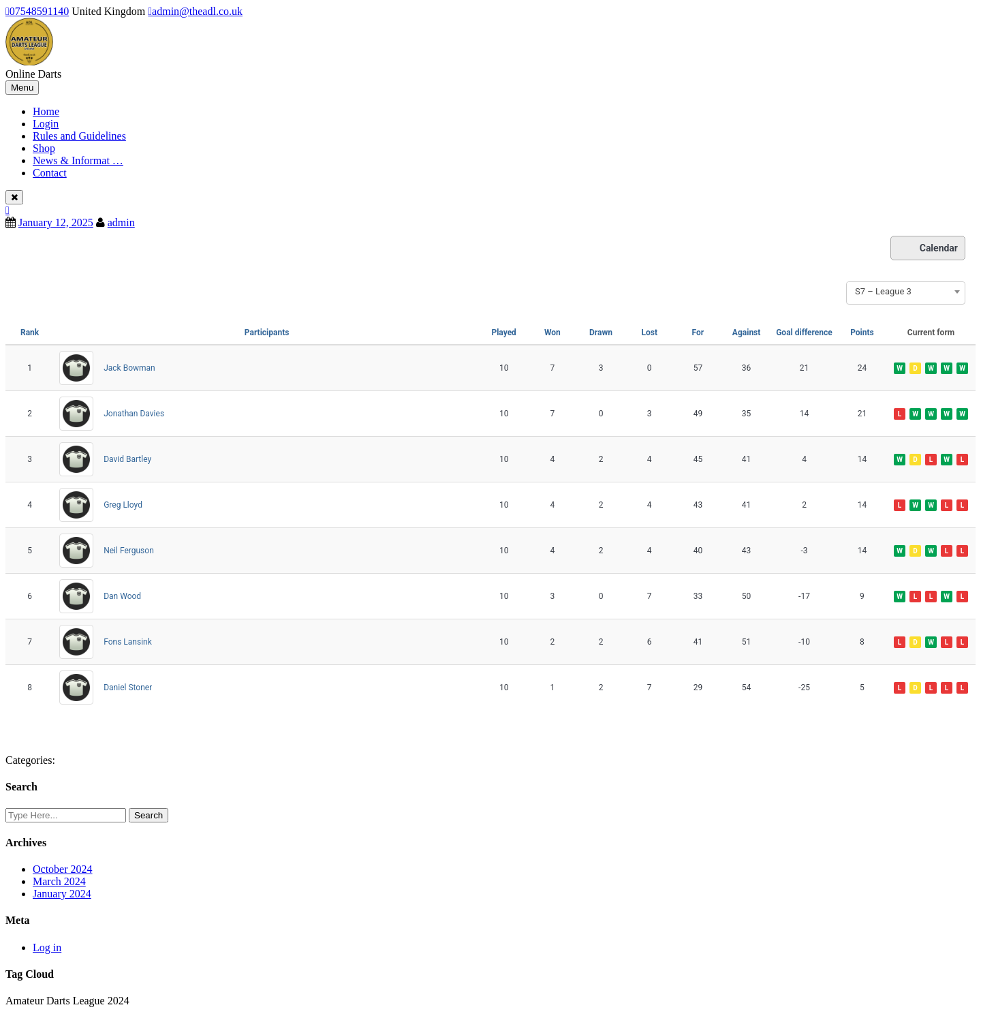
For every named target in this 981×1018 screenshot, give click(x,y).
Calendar (928, 248)
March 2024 (59, 881)
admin (121, 222)
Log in (47, 947)
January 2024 (62, 893)
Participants (267, 332)
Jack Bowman (129, 368)
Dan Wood (122, 596)
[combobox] (906, 291)
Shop (44, 148)
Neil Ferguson (129, 550)
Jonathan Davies (134, 413)
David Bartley (127, 459)
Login (46, 123)
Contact (50, 173)
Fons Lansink (128, 642)
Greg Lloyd (123, 505)
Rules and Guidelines (79, 136)
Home (46, 111)
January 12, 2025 (55, 222)
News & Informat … (78, 160)
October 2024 (63, 869)
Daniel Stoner (128, 687)
